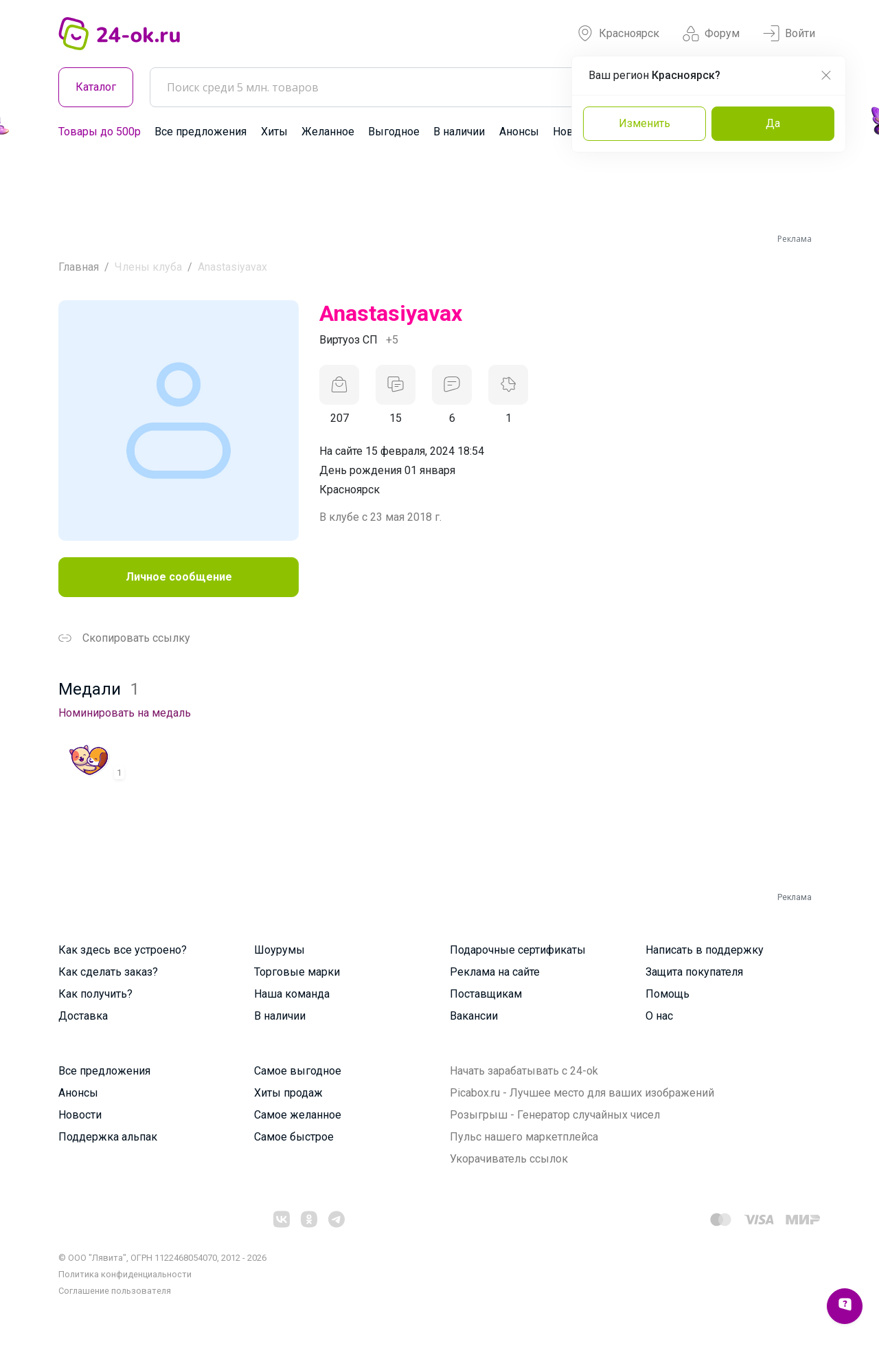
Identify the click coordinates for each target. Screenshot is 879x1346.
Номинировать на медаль (124, 712)
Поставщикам (486, 993)
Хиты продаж (288, 1092)
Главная (78, 266)
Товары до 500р (99, 131)
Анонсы (519, 131)
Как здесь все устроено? (122, 949)
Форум (711, 33)
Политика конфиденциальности (125, 1274)
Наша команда (292, 993)
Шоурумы (279, 949)
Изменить (644, 123)
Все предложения (201, 131)
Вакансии (474, 1015)
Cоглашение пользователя (114, 1291)
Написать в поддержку (705, 949)
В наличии (459, 131)
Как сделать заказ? (108, 971)
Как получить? (95, 993)
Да (773, 123)
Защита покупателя (694, 971)
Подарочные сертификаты (518, 949)
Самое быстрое (294, 1136)
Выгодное (394, 131)
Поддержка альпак (107, 1136)
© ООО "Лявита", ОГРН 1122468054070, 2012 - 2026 (162, 1258)
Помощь (667, 993)
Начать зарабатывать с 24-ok (524, 1070)
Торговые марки (297, 971)
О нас (659, 1015)
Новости (80, 1114)
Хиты (274, 131)
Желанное (327, 131)
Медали (98, 689)
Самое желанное (297, 1114)
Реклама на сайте (495, 971)
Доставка (83, 1015)
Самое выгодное (297, 1070)
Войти (789, 33)
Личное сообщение (179, 576)
